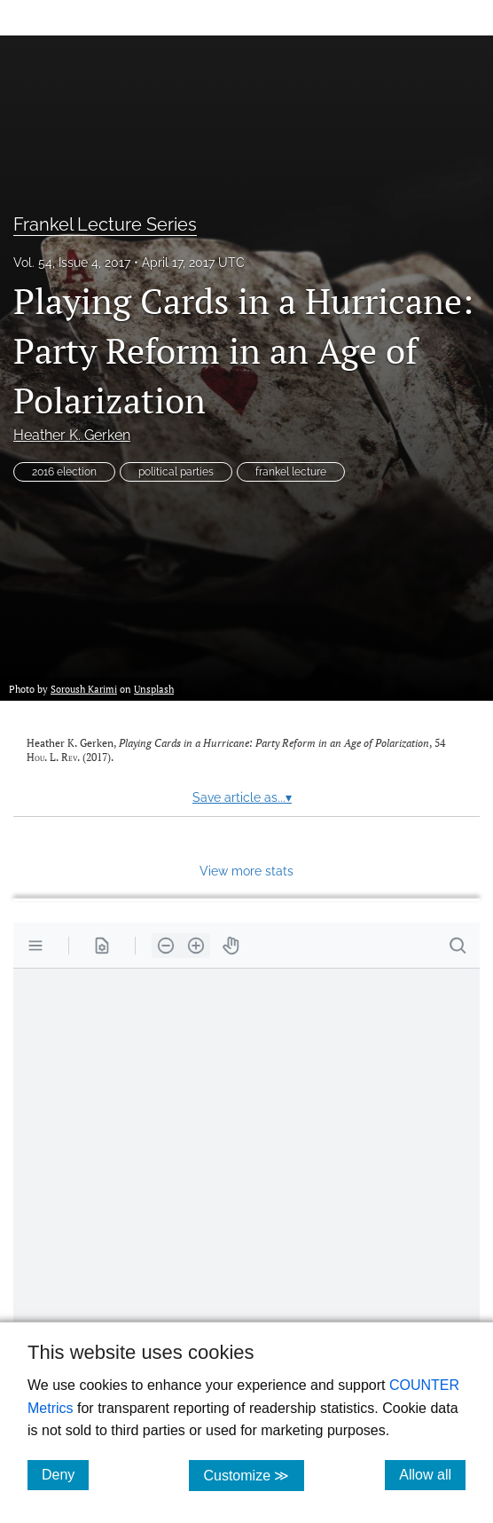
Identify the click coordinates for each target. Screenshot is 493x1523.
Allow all (432, 1474)
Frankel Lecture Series (105, 224)
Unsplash (154, 688)
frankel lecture (290, 472)
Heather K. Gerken (71, 435)
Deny (65, 1474)
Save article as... (242, 797)
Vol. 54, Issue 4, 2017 (71, 262)
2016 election (64, 472)
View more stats (246, 870)
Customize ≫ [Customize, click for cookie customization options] (253, 1474)
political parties (176, 472)
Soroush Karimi (84, 688)
